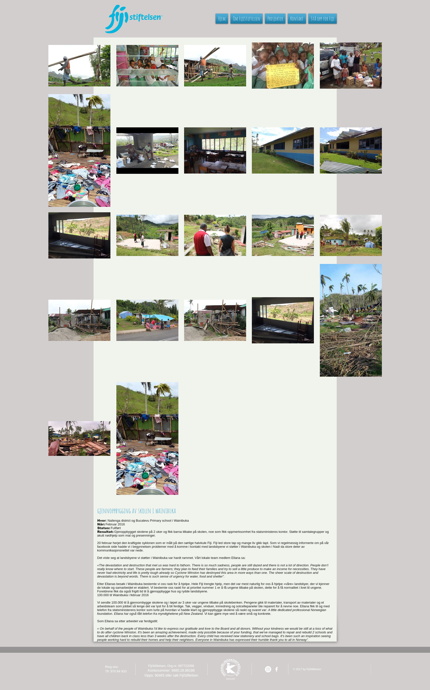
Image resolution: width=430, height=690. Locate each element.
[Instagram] (268, 669)
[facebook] (276, 669)
